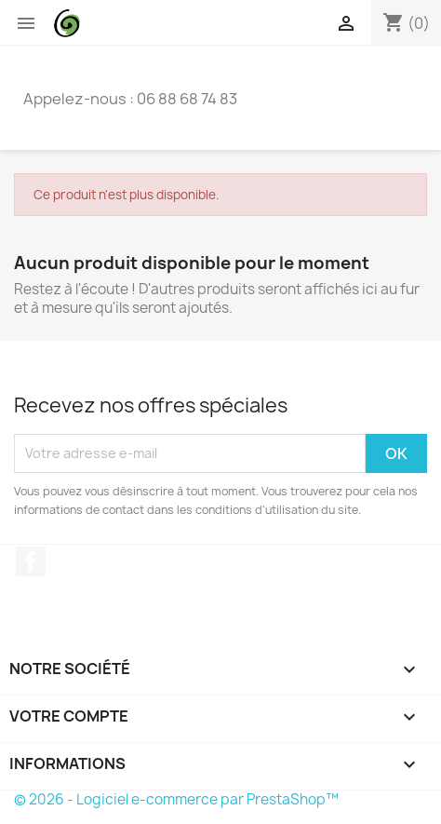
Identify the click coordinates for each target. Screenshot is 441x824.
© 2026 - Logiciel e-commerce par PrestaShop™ (176, 799)
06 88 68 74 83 (187, 98)
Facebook (31, 561)
